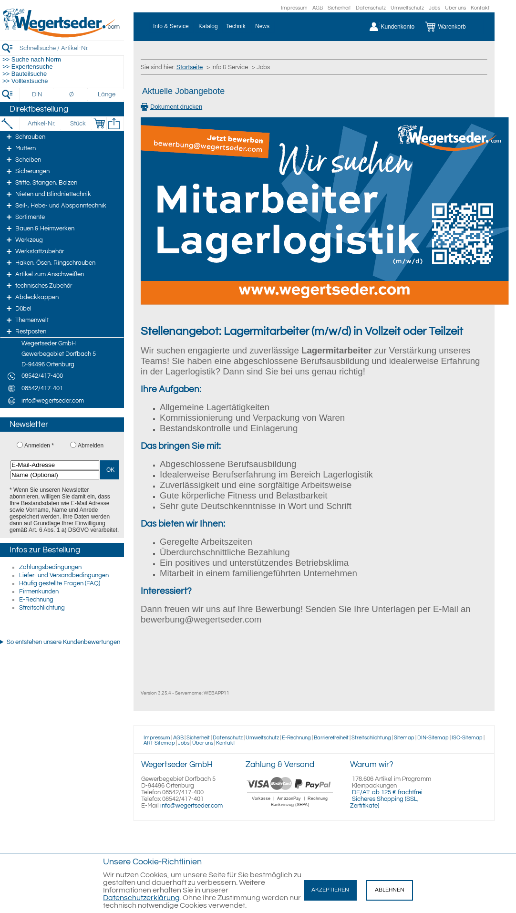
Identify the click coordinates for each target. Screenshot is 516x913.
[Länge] (106, 94)
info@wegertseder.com (191, 805)
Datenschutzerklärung (141, 898)
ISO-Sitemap (467, 737)
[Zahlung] (290, 808)
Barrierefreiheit (331, 737)
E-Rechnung (36, 599)
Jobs (434, 7)
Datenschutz (371, 7)
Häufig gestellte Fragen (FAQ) (59, 583)
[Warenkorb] (452, 26)
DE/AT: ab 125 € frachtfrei (387, 792)
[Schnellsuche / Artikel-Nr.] (71, 48)
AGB (317, 7)
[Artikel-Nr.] (41, 123)
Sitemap (404, 737)
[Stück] (77, 123)
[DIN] (37, 94)
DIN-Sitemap (433, 737)
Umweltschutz (407, 7)
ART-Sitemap (159, 743)
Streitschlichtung (42, 607)
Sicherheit (339, 7)
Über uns (455, 7)
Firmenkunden (39, 591)
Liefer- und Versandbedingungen (64, 575)
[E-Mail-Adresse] (54, 464)
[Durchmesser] (72, 94)
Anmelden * (39, 445)
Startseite (189, 67)
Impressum (294, 7)
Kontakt (480, 7)
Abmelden (90, 445)
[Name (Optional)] (54, 474)
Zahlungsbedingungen (50, 567)
